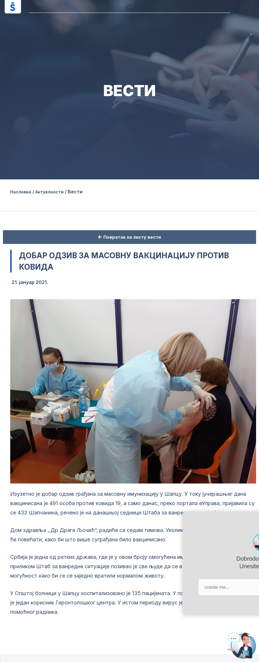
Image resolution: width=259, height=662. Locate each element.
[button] (129, 8)
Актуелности (54, 192)
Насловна (22, 192)
